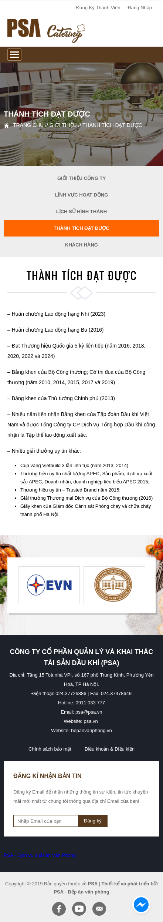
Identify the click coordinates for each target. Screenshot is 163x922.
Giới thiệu (63, 125)
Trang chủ (28, 125)
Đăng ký (93, 821)
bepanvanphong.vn (91, 730)
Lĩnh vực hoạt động (81, 195)
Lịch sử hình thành (81, 211)
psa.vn (91, 721)
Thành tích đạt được (112, 125)
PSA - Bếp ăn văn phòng (81, 892)
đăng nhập (140, 7)
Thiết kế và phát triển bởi (129, 883)
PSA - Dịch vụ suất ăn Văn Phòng (40, 855)
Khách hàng (81, 245)
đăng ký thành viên (98, 7)
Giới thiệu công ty (81, 178)
